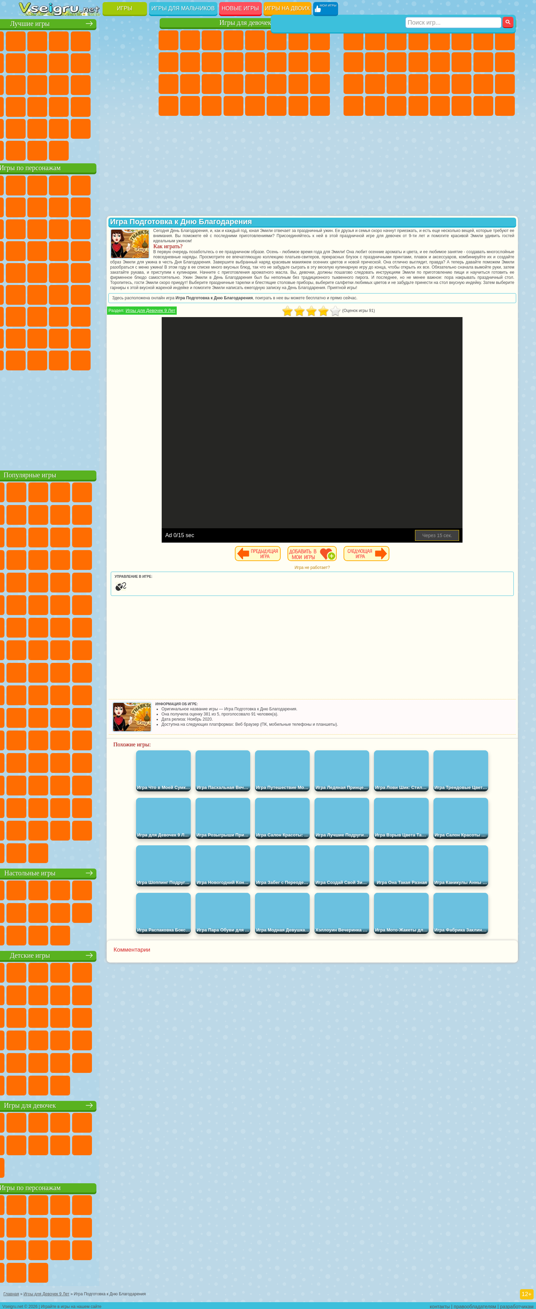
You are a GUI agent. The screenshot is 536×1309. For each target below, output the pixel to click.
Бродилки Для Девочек (298, 40)
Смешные (115, 62)
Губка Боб (51, 184)
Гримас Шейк (94, 359)
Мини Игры (72, 106)
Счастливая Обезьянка (94, 272)
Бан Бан (51, 359)
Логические (51, 84)
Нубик (137, 316)
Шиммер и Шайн (72, 272)
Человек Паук (137, 250)
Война (72, 150)
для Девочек (51, 40)
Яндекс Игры (29, 62)
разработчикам (517, 1304)
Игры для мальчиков (183, 8)
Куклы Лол (320, 106)
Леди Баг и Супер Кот (94, 206)
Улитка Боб (29, 206)
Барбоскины (72, 250)
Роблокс (115, 316)
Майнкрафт (483, 40)
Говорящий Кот (94, 184)
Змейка (137, 106)
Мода (298, 84)
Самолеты (440, 106)
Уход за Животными (276, 106)
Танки (418, 40)
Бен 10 (483, 84)
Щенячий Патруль (72, 184)
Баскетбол (137, 128)
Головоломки (29, 128)
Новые (29, 40)
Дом (298, 106)
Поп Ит (51, 62)
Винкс (233, 106)
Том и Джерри (115, 272)
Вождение (29, 150)
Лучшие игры (84, 22)
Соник (51, 250)
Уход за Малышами (320, 84)
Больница (190, 84)
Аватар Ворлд (94, 337)
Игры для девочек (245, 22)
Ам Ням (72, 228)
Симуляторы (72, 40)
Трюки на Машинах (115, 106)
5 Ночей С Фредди (137, 184)
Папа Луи (298, 62)
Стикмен (396, 62)
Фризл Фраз (29, 272)
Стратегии (396, 40)
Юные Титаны (137, 272)
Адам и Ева (51, 272)
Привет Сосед (29, 337)
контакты (440, 1304)
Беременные (320, 62)
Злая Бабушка (115, 206)
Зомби (440, 40)
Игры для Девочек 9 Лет (196, 315)
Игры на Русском (115, 84)
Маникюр (212, 84)
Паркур (483, 106)
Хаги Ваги (94, 316)
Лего (137, 206)
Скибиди (72, 359)
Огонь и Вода (212, 40)
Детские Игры (94, 40)
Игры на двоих (287, 8)
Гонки (461, 62)
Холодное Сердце (190, 62)
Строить (94, 150)
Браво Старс (115, 294)
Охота (505, 106)
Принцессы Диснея (276, 84)
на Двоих (115, 40)
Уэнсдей (29, 359)
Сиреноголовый (72, 294)
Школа (115, 128)
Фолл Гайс (51, 294)
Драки (440, 62)
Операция (233, 84)
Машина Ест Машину (440, 84)
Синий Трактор (29, 294)
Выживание (396, 84)
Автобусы (353, 106)
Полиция (353, 84)
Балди (51, 316)
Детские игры (84, 954)
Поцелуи (276, 62)
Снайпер (483, 62)
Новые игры (240, 8)
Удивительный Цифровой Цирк (137, 359)
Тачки (137, 228)
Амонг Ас (94, 294)
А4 (29, 316)
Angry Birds (51, 228)
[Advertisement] (84, 418)
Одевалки (233, 62)
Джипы (461, 106)
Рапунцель (168, 84)
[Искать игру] (453, 9)
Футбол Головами (51, 150)
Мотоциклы (375, 62)
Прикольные (51, 106)
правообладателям (475, 1304)
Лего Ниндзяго (115, 184)
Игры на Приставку (115, 150)
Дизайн (168, 106)
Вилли (29, 184)
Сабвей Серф (29, 228)
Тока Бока (72, 337)
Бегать (396, 106)
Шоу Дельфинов (94, 228)
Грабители (418, 84)
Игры (124, 8)
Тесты (255, 40)
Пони (168, 40)
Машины (505, 40)
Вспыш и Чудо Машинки (29, 250)
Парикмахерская (255, 62)
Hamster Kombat (115, 359)
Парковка (353, 40)
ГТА (461, 84)
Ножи (137, 84)
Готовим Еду (255, 106)
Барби (233, 40)
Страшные (29, 84)
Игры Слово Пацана (137, 337)
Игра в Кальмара (137, 294)
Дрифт (505, 84)
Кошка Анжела (168, 62)
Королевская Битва (461, 40)
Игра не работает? (334, 572)
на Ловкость (137, 40)
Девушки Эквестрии (190, 40)
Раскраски (320, 40)
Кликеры (72, 84)
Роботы (505, 62)
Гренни (72, 316)
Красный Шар (51, 206)
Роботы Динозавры (375, 84)
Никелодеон (72, 128)
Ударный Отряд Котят (94, 250)
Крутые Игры (94, 128)
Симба (115, 337)
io (137, 62)
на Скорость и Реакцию (94, 106)
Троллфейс (72, 206)
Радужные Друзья (51, 337)
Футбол (375, 40)
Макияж (255, 84)
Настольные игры (84, 872)
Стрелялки (418, 106)
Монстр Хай (276, 40)
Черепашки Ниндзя (353, 62)
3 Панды (115, 228)
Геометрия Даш (72, 62)
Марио (115, 250)
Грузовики (418, 62)
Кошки (212, 62)
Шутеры (375, 106)
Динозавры (29, 106)
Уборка (190, 106)
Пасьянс (94, 84)
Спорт (94, 62)
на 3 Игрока (51, 128)
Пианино (212, 106)
